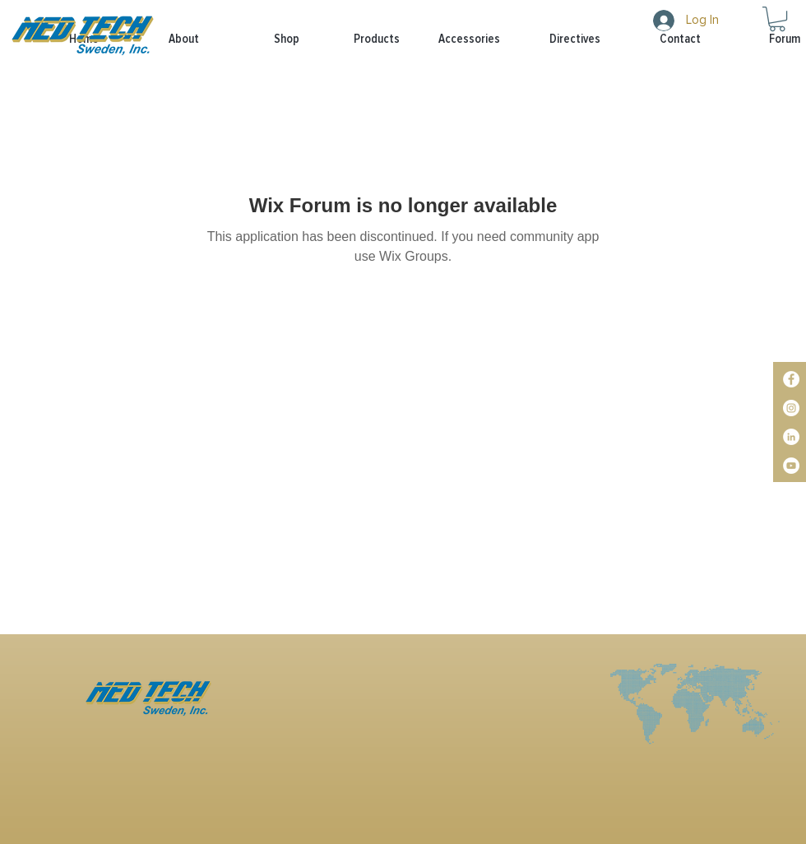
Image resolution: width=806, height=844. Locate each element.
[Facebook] (791, 379)
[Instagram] (791, 408)
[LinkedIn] (791, 437)
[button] (362, 39)
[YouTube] (791, 465)
